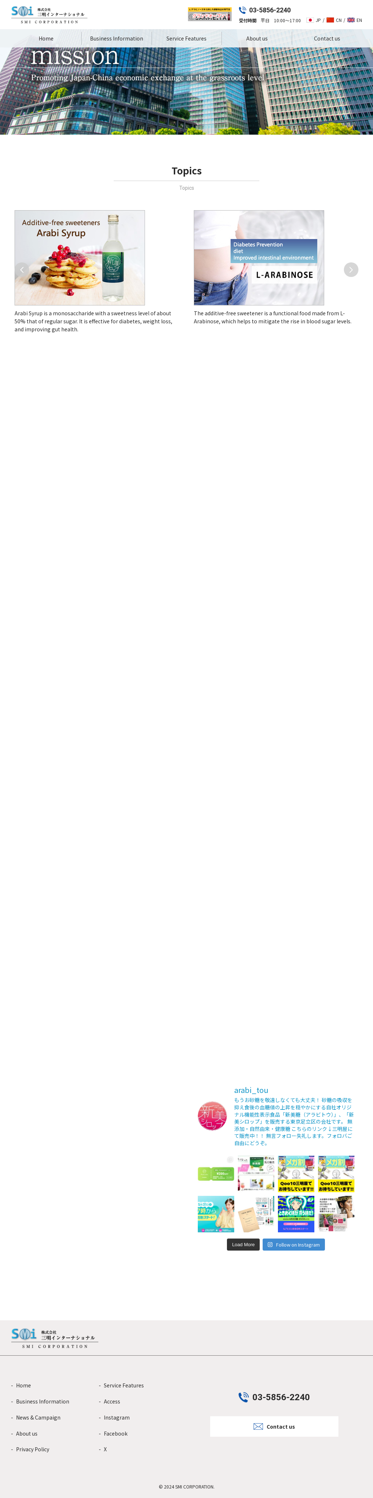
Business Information (116, 38)
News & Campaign (38, 1417)
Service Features (186, 38)
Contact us (327, 38)
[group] (97, 272)
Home (46, 38)
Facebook (115, 1433)
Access (112, 1401)
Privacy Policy (32, 1449)
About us (257, 38)
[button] (22, 269)
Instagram (117, 1417)
